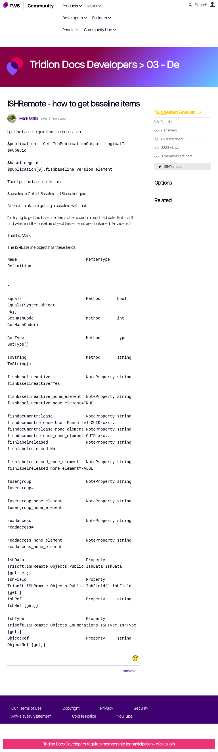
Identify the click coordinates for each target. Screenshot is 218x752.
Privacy (106, 708)
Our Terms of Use (26, 708)
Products (70, 5)
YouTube (125, 715)
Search (201, 4)
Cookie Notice (84, 715)
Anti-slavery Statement (31, 715)
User (212, 4)
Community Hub (98, 29)
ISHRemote (173, 166)
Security (141, 708)
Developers (72, 17)
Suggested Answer (175, 112)
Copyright (70, 708)
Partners (99, 17)
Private (68, 29)
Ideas (92, 5)
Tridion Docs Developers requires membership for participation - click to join (109, 743)
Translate (128, 671)
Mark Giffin (28, 118)
